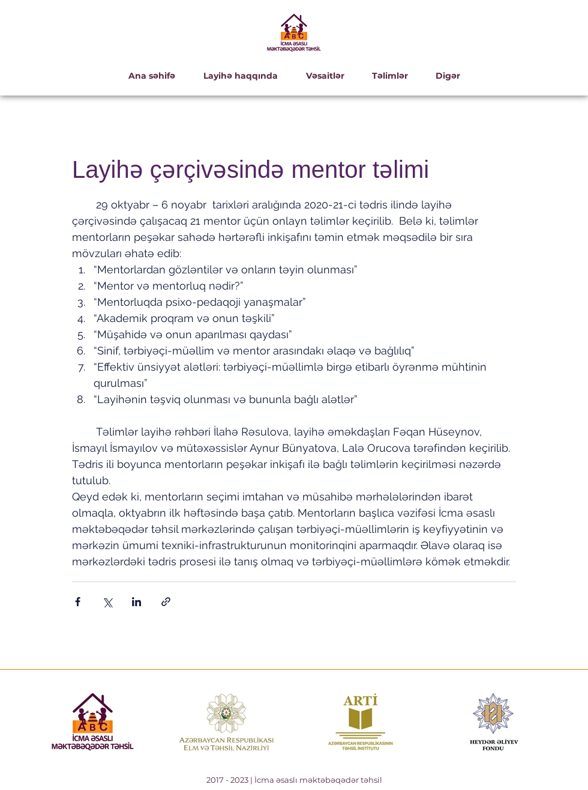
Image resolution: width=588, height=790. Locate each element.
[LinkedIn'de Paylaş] (136, 601)
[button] (240, 76)
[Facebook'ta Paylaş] (77, 601)
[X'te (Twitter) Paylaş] (107, 601)
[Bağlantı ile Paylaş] (166, 601)
